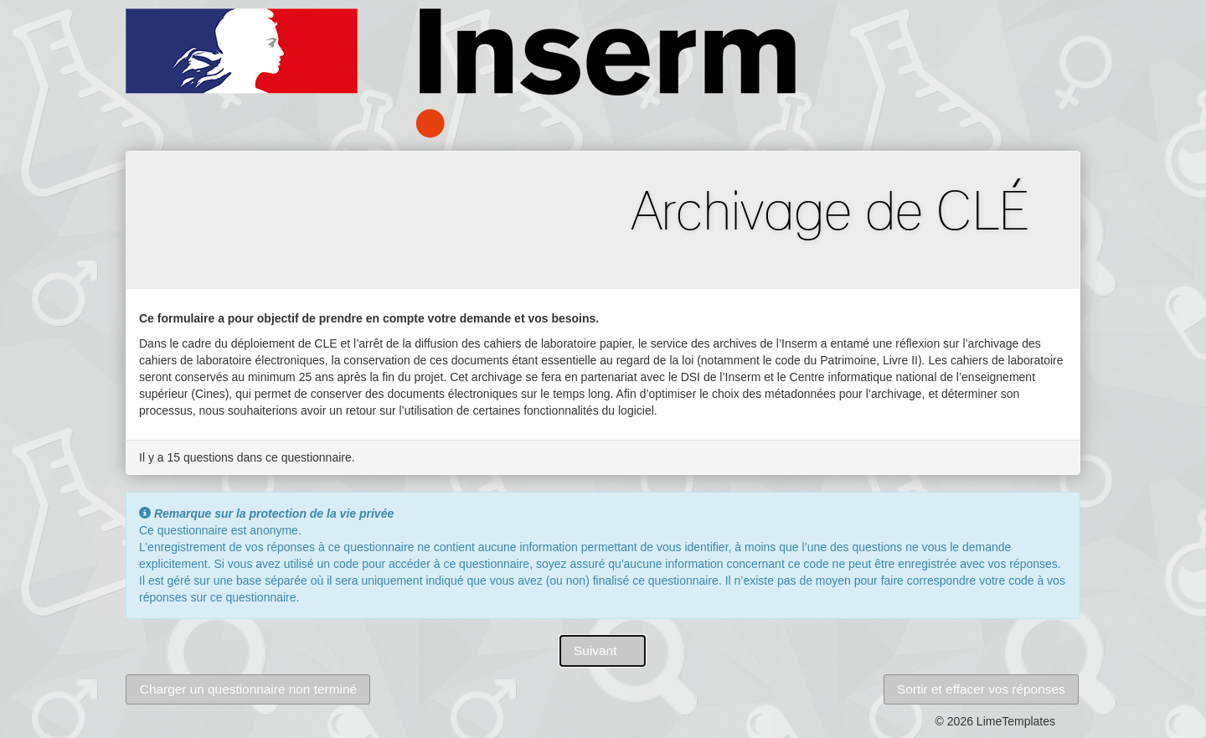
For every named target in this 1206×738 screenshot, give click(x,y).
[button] (602, 651)
